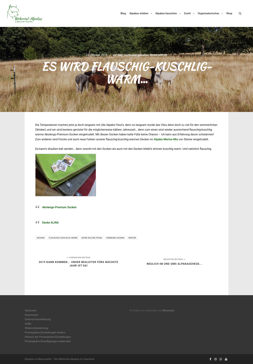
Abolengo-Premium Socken (59, 207)
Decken (41, 238)
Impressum (31, 314)
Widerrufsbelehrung (36, 328)
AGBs (28, 323)
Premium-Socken (115, 238)
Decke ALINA (50, 222)
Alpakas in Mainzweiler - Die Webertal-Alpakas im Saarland (59, 359)
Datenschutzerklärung (38, 319)
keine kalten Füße (92, 238)
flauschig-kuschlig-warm (63, 238)
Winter (132, 238)
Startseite (30, 310)
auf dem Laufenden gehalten (130, 55)
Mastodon (169, 310)
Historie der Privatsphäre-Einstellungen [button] (48, 336)
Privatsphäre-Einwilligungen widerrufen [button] (48, 341)
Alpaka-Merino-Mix (166, 139)
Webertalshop (158, 55)
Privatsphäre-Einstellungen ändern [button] (45, 332)
